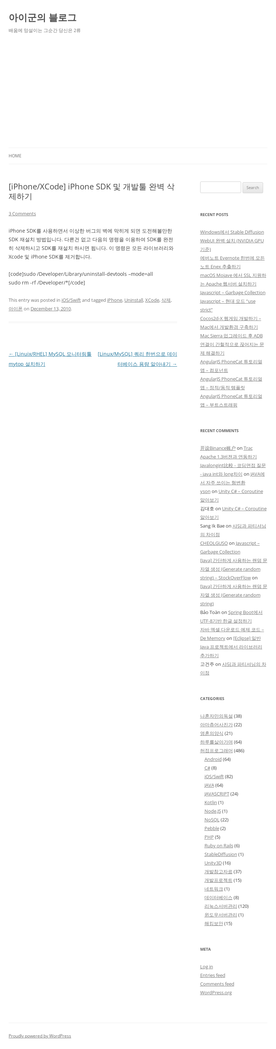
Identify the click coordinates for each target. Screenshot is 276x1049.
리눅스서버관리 (220, 906)
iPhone (114, 300)
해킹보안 (213, 923)
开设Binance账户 (218, 448)
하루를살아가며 (216, 742)
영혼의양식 (212, 733)
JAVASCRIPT (216, 793)
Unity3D (213, 863)
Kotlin (210, 802)
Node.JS (212, 811)
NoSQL (212, 819)
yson (205, 491)
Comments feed (217, 984)
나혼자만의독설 (216, 716)
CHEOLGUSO (214, 543)
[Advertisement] (138, 93)
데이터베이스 (218, 897)
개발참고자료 (218, 871)
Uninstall (133, 300)
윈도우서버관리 (220, 914)
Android (213, 759)
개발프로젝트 (218, 880)
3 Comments (22, 213)
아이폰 (16, 308)
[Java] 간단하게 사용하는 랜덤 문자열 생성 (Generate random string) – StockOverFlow (233, 569)
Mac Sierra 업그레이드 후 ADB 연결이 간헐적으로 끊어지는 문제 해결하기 (232, 344)
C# (207, 768)
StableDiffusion (220, 854)
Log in (206, 966)
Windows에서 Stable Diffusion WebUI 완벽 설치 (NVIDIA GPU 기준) (232, 240)
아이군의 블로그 (43, 17)
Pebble (211, 828)
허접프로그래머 (216, 750)
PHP (209, 837)
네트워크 (213, 889)
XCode (152, 300)
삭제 (166, 300)
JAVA (209, 785)
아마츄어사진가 (216, 724)
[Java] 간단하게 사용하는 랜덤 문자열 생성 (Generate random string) (233, 595)
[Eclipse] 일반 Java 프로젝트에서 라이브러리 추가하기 (231, 647)
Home (15, 156)
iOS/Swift (71, 300)
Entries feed (212, 975)
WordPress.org (216, 992)
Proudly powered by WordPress (40, 1036)
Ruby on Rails (218, 845)
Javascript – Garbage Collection (233, 292)
